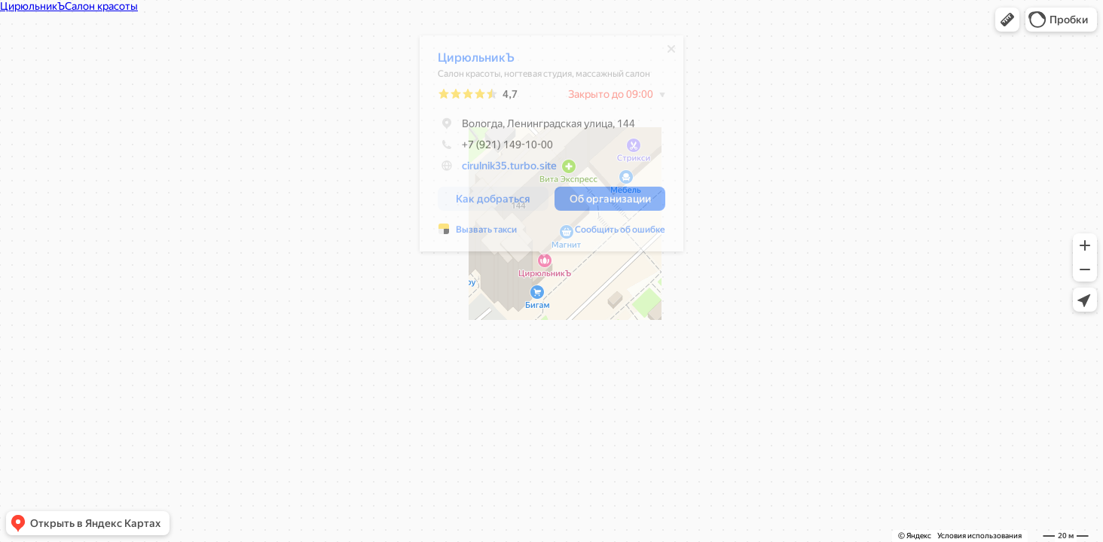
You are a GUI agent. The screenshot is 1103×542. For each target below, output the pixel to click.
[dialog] (544, 147)
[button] (1007, 20)
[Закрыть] (664, 53)
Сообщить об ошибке (612, 233)
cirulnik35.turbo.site (501, 169)
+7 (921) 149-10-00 (487, 148)
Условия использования (979, 535)
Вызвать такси (478, 233)
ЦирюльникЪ (468, 61)
